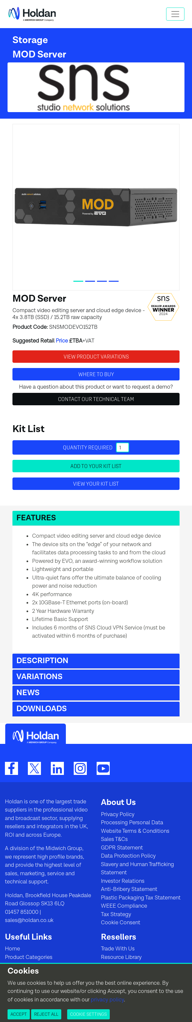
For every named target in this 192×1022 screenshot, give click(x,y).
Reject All (46, 1014)
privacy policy (107, 999)
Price (62, 340)
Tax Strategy (116, 914)
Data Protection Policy (128, 856)
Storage (30, 40)
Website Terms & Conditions (135, 831)
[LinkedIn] (57, 768)
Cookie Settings (88, 1014)
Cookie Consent (120, 922)
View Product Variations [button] (96, 357)
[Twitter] (34, 768)
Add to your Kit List (96, 466)
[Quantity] (122, 447)
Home (12, 948)
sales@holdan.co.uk (29, 920)
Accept (18, 1014)
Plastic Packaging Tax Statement (141, 897)
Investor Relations (122, 881)
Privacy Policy (117, 814)
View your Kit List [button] (96, 484)
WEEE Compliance (124, 906)
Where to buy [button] (96, 374)
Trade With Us (118, 948)
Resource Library (121, 957)
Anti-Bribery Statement (129, 889)
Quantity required (96, 447)
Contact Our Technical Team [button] (96, 399)
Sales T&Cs (114, 839)
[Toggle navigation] (175, 14)
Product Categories (28, 957)
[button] (96, 518)
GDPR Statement (122, 847)
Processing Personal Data (132, 822)
